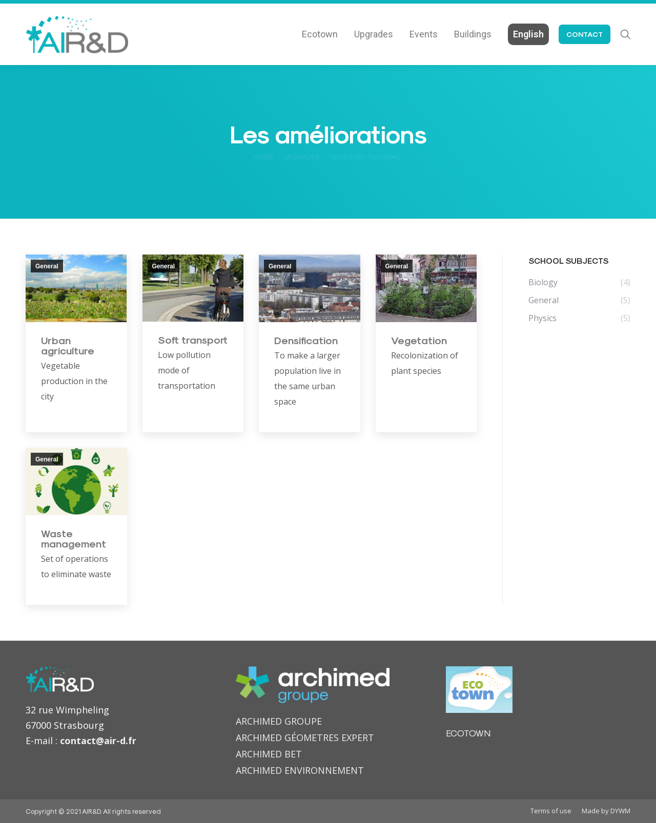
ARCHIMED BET (269, 754)
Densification (306, 340)
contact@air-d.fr (98, 740)
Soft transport (193, 339)
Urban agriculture (67, 345)
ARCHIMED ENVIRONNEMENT (300, 770)
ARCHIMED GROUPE (279, 721)
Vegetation (419, 340)
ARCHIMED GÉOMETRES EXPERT (305, 737)
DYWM (620, 810)
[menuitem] (320, 34)
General (46, 266)
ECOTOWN (468, 732)
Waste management (73, 538)
